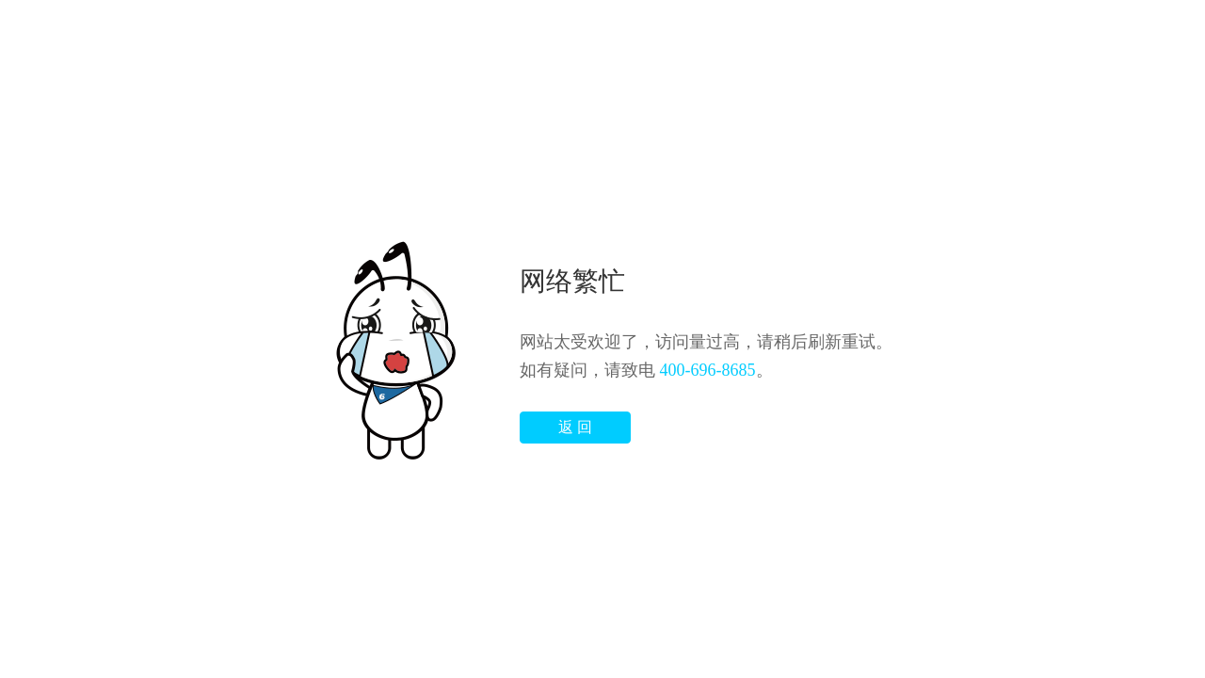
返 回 (575, 427)
